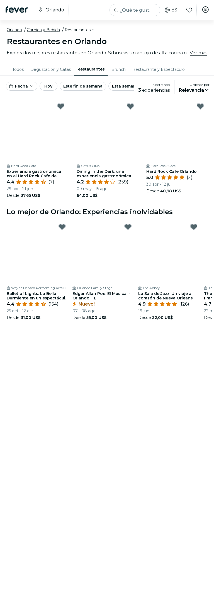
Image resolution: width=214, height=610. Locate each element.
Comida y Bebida (43, 29)
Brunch (118, 69)
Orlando (14, 29)
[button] (80, 30)
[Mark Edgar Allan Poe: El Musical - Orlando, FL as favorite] (128, 227)
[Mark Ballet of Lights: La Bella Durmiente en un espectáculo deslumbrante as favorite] (62, 227)
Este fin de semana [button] (83, 86)
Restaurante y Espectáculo (158, 69)
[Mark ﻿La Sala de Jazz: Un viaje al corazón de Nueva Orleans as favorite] (193, 227)
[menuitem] (18, 69)
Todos (18, 69)
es (168, 10)
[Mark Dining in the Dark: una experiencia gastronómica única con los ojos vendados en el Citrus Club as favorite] (130, 106)
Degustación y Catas (50, 69)
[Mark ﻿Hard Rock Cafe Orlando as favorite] (200, 106)
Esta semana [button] (125, 86)
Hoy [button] (48, 86)
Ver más (198, 52)
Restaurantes (91, 69)
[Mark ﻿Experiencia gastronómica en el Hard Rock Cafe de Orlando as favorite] (60, 106)
